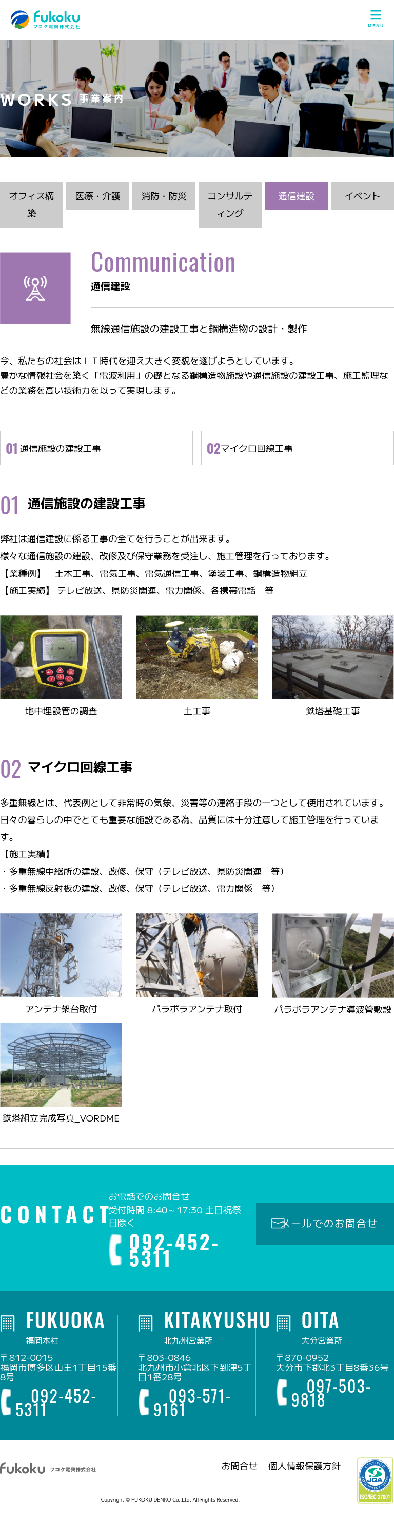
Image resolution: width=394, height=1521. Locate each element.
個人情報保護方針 (304, 1470)
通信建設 (296, 199)
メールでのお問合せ (329, 1227)
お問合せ (240, 1470)
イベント (362, 199)
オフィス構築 (31, 208)
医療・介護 (97, 199)
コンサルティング (229, 208)
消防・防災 (163, 199)
